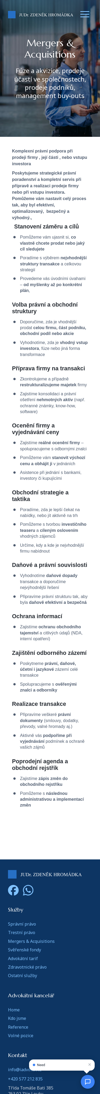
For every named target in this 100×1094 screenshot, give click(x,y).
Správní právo (22, 924)
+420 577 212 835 (25, 1079)
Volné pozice (20, 1035)
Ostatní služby (22, 975)
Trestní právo (21, 932)
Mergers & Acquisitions (31, 941)
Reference (18, 1027)
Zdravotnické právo (27, 967)
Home (14, 1010)
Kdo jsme (17, 1018)
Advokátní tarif (23, 958)
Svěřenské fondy (24, 950)
